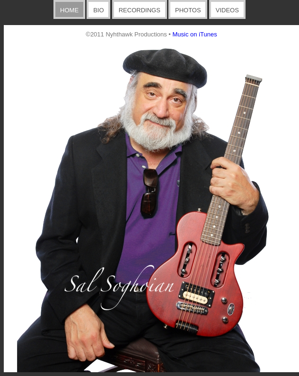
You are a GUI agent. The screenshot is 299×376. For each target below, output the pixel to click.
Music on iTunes (195, 34)
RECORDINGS (139, 10)
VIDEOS (227, 10)
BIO (98, 10)
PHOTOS (188, 10)
